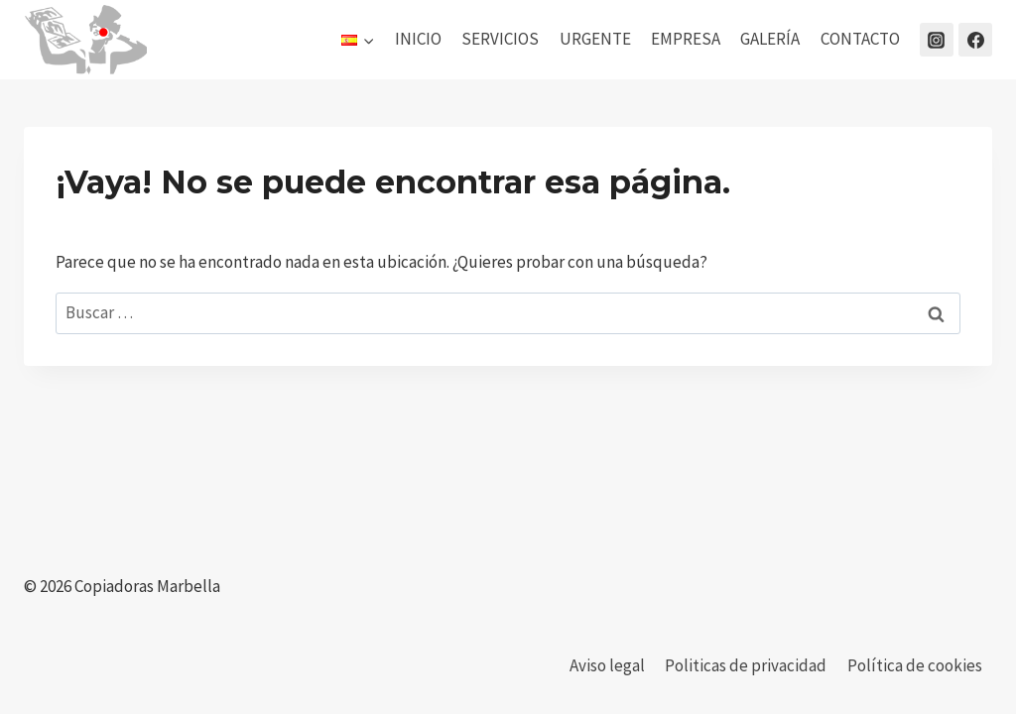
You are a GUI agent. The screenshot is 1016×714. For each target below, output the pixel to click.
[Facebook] (975, 40)
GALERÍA (770, 39)
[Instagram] (936, 40)
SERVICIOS (500, 39)
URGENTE (595, 39)
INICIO (418, 39)
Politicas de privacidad (745, 665)
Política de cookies (914, 665)
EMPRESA (685, 39)
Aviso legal (607, 665)
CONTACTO (860, 39)
